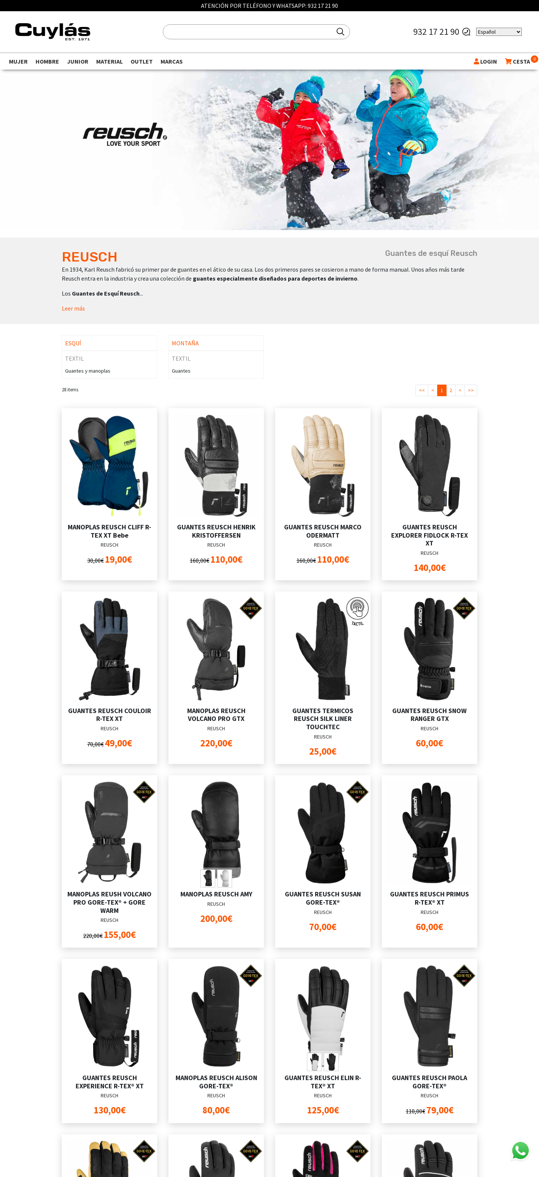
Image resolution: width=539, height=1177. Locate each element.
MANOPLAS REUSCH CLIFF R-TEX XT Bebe (109, 531)
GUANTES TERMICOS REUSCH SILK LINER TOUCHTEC (322, 718)
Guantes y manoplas (87, 370)
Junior (77, 61)
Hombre (47, 61)
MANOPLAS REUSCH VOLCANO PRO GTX (216, 714)
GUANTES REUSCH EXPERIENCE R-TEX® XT (110, 1081)
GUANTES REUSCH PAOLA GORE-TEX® (429, 1081)
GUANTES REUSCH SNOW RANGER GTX (429, 714)
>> (471, 390)
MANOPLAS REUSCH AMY (216, 894)
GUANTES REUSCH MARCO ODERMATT (323, 531)
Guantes (181, 370)
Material (109, 61)
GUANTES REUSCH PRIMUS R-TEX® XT (429, 898)
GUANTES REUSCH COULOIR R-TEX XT (109, 714)
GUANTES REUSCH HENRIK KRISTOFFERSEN (216, 531)
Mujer (18, 61)
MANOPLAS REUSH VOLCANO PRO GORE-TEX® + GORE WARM (109, 902)
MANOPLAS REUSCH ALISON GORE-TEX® (216, 1081)
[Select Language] (499, 32)
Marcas (172, 61)
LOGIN (485, 61)
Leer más (73, 308)
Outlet (142, 61)
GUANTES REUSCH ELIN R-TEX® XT (322, 1081)
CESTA (517, 61)
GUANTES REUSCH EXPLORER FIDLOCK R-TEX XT (429, 535)
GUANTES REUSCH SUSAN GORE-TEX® (323, 898)
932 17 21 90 (323, 5)
